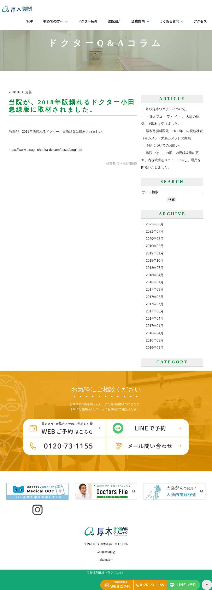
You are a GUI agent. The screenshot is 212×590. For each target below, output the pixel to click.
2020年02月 (154, 238)
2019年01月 (154, 253)
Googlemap (104, 551)
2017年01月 (154, 326)
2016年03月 (154, 340)
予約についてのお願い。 (164, 145)
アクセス (200, 21)
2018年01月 (154, 282)
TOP (29, 21)
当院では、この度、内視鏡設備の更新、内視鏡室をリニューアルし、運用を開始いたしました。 (171, 160)
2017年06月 (154, 311)
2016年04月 (154, 333)
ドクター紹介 (88, 21)
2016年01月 (154, 347)
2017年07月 (154, 304)
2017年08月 (154, 297)
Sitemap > (105, 559)
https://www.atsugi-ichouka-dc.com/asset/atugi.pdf (45, 149)
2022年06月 (154, 224)
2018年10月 (154, 260)
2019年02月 (154, 246)
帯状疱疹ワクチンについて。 (167, 109)
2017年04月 (154, 318)
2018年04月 (154, 275)
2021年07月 (154, 231)
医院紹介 (114, 21)
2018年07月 (154, 268)
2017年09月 (154, 289)
